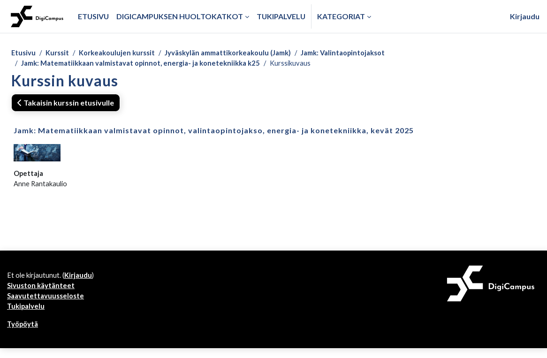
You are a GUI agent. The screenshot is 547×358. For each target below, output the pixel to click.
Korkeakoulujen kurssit (123, 53)
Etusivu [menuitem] (93, 16)
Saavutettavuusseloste (48, 303)
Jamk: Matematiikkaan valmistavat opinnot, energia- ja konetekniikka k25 (150, 64)
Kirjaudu (524, 16)
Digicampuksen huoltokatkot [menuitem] (179, 16)
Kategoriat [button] (341, 16)
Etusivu (24, 53)
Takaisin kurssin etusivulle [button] (65, 104)
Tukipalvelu (27, 314)
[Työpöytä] (37, 16)
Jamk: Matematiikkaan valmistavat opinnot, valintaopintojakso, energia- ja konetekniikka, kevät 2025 (214, 132)
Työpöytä (24, 333)
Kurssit (60, 53)
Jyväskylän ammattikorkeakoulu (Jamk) (244, 53)
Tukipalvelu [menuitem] (281, 16)
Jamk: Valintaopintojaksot (369, 53)
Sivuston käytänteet (42, 292)
